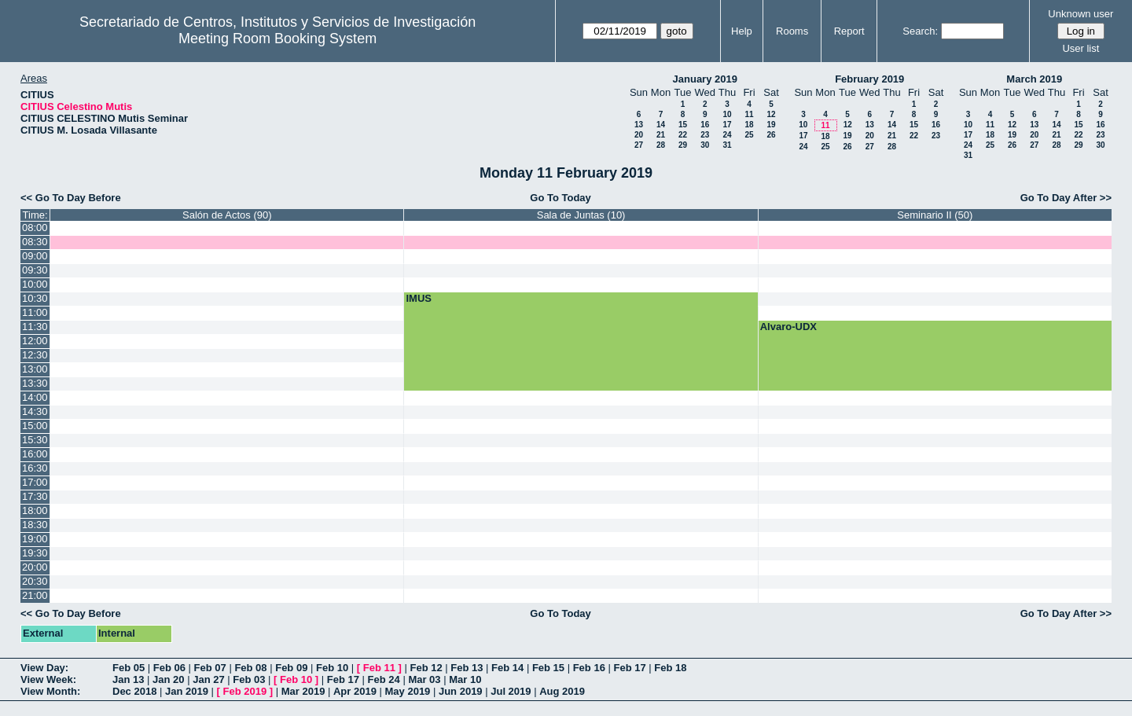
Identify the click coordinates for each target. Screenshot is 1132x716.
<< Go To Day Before (70, 198)
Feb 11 (379, 668)
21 (660, 134)
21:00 (35, 595)
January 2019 (705, 79)
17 (726, 124)
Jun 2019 (461, 691)
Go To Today (560, 198)
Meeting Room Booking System (277, 38)
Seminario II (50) (934, 215)
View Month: (50, 691)
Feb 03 (249, 679)
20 (638, 134)
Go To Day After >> (1066, 198)
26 (770, 134)
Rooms (792, 31)
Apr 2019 (355, 691)
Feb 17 (629, 668)
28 (660, 145)
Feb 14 (507, 668)
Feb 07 (210, 668)
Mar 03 (424, 679)
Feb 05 (128, 668)
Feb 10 (332, 668)
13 (638, 124)
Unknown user (1080, 14)
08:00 (35, 227)
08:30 (35, 242)
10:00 (35, 284)
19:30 (35, 553)
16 (704, 124)
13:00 (35, 369)
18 (748, 124)
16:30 (35, 468)
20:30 (35, 581)
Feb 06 (169, 668)
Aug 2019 (562, 691)
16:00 (35, 454)
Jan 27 (208, 679)
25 (748, 134)
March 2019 (1034, 79)
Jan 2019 (186, 691)
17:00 (35, 482)
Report (849, 31)
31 (726, 145)
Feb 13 (466, 668)
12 (770, 114)
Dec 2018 (134, 691)
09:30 (35, 270)
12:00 (35, 341)
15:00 (35, 425)
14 (660, 124)
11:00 (35, 312)
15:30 (35, 440)
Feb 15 (548, 668)
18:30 (35, 525)
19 (770, 124)
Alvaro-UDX (788, 326)
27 (638, 145)
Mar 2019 (303, 691)
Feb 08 (250, 668)
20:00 (35, 567)
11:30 (35, 326)
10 (726, 114)
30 (704, 145)
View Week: (48, 679)
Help (741, 31)
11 (748, 114)
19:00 (35, 539)
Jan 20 (168, 679)
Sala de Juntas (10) (581, 215)
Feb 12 (426, 668)
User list (1080, 48)
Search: (920, 31)
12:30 (35, 355)
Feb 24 (384, 679)
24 (726, 134)
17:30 (35, 496)
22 (682, 134)
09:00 (35, 256)
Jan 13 (128, 679)
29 (682, 145)
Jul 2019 (511, 691)
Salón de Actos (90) (226, 215)
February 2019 (869, 79)
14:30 (35, 411)
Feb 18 (670, 668)
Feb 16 (589, 668)
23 (704, 134)
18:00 (35, 510)
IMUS (419, 298)
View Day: (44, 668)
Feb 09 (291, 668)
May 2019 (408, 691)
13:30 (35, 383)
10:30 (35, 298)
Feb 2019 (245, 691)
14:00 (35, 397)
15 (682, 124)
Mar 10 (465, 679)
